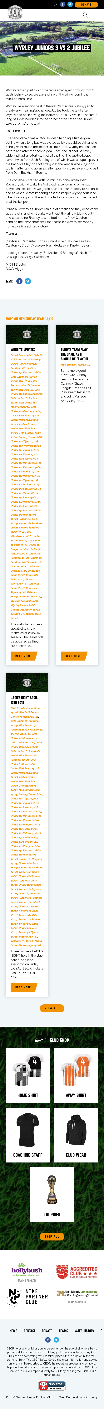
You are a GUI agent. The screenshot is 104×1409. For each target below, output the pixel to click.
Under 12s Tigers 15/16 (24, 480)
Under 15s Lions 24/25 (24, 506)
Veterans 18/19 (28, 936)
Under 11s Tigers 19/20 (24, 454)
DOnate (86, 4)
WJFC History (84, 1331)
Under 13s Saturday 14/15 (26, 488)
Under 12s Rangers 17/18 (25, 475)
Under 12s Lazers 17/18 (24, 458)
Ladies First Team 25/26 (25, 415)
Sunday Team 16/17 (30, 437)
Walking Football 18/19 (24, 601)
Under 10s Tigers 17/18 (24, 441)
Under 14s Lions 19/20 (24, 497)
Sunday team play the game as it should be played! (74, 354)
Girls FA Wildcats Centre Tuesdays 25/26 (26, 359)
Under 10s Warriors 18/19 (26, 445)
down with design (87, 1397)
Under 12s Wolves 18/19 (25, 484)
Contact (29, 1331)
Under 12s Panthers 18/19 (26, 462)
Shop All (52, 1236)
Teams (63, 1331)
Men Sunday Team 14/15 (75, 364)
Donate (47, 1331)
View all (52, 1008)
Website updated (23, 349)
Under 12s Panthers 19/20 (26, 467)
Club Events (18, 708)
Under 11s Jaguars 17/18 (25, 450)
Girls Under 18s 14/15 (23, 742)
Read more (23, 656)
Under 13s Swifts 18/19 (24, 493)
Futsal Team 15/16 (21, 355)
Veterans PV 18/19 (30, 596)
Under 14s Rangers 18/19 (25, 501)
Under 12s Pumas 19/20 (25, 471)
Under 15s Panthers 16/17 (26, 510)
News (13, 1331)
